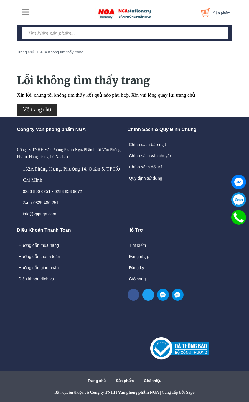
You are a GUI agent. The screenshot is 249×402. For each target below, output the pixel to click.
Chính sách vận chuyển (150, 155)
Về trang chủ (37, 110)
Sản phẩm (125, 380)
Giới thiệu (152, 380)
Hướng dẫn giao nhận (39, 267)
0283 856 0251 (36, 191)
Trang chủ (97, 380)
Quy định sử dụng (145, 178)
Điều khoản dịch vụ (37, 279)
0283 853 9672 (68, 191)
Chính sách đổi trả (146, 167)
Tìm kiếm (137, 245)
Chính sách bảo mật (147, 144)
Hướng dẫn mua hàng (39, 245)
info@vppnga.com (39, 213)
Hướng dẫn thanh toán (39, 256)
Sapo (190, 392)
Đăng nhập (139, 256)
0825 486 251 (46, 202)
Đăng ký (136, 267)
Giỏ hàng (137, 279)
